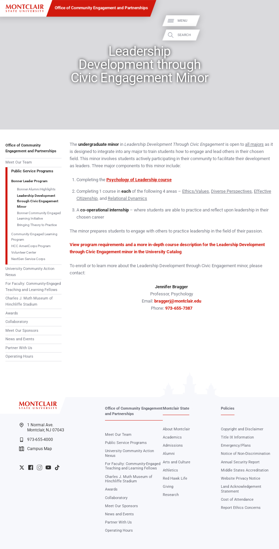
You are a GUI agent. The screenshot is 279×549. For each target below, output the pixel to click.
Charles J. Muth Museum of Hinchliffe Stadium (29, 301)
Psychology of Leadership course (139, 179)
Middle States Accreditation (244, 470)
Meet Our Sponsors (21, 330)
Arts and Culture (176, 462)
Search (268, 35)
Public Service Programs (32, 171)
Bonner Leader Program (29, 181)
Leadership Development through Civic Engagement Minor (37, 201)
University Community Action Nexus (29, 272)
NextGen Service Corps (28, 259)
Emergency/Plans (236, 445)
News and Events (19, 339)
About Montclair (176, 429)
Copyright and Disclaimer (242, 429)
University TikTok (57, 467)
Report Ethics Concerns (241, 507)
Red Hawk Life (175, 478)
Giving (168, 486)
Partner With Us (18, 348)
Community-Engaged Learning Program (34, 236)
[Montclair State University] (24, 8)
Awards (11, 313)
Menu (266, 20)
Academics (172, 437)
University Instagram (39, 467)
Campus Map (35, 448)
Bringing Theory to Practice (37, 225)
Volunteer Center (23, 252)
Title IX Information (237, 437)
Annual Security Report (240, 462)
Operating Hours (19, 356)
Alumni (169, 453)
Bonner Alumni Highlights (36, 189)
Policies (227, 408)
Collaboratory (16, 322)
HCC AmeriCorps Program (31, 246)
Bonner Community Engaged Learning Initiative (39, 215)
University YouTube (48, 467)
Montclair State (176, 408)
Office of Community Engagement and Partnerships (101, 7)
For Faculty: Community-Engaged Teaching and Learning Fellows (33, 286)
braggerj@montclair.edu (177, 301)
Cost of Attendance (237, 499)
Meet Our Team (18, 162)
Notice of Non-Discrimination (245, 453)
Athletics (170, 470)
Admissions (173, 445)
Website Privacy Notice (240, 478)
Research (171, 495)
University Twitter (21, 467)
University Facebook (30, 467)
